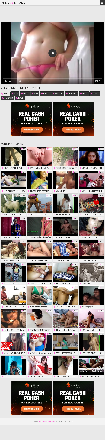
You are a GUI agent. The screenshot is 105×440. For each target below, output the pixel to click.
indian (19, 98)
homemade (71, 93)
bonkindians (13, 2)
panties (45, 93)
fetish (84, 93)
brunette (58, 93)
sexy (35, 93)
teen (15, 93)
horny (94, 93)
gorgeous (7, 98)
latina (25, 93)
